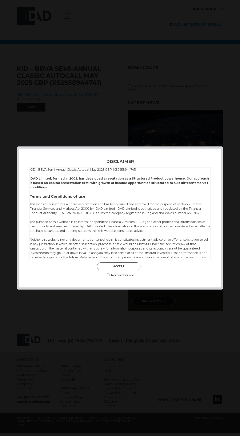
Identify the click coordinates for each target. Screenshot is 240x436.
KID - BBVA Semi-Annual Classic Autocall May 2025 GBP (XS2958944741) (83, 170)
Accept (118, 266)
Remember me (120, 275)
